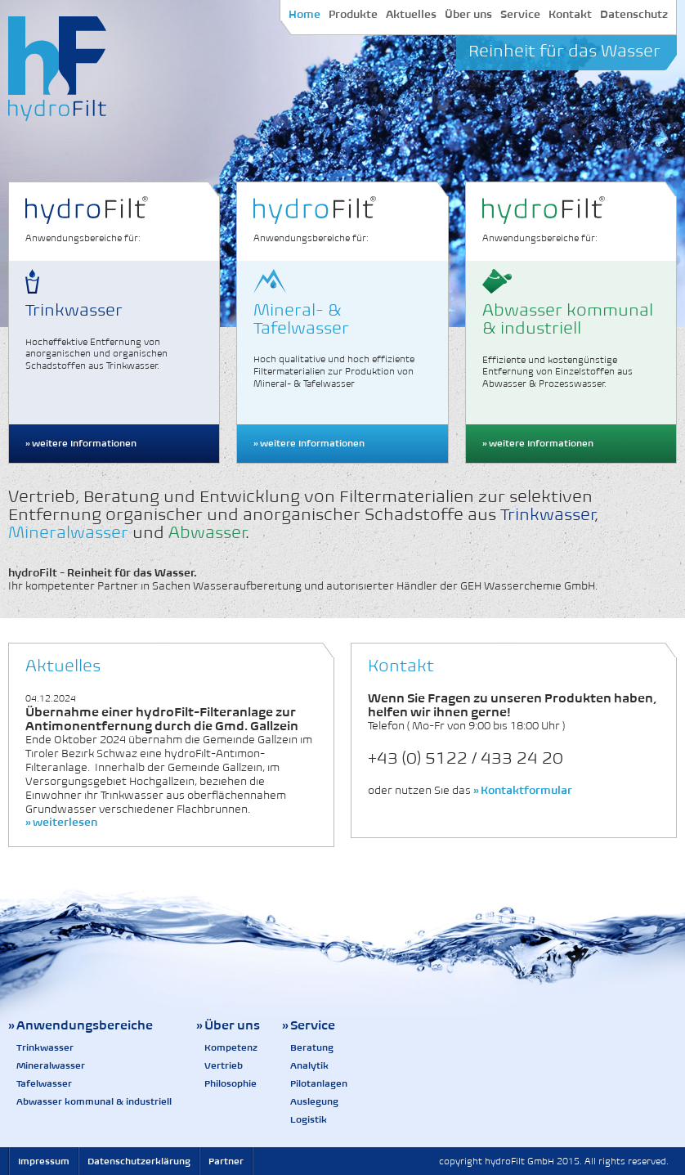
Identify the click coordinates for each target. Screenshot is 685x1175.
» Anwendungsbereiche (80, 1025)
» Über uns (228, 1025)
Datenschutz (634, 14)
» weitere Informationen (81, 443)
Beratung (312, 1047)
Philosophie (230, 1083)
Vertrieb (223, 1065)
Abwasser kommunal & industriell (94, 1101)
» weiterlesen (61, 822)
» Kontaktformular (522, 790)
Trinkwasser (45, 1047)
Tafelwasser (44, 1083)
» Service (308, 1025)
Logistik (308, 1119)
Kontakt (570, 14)
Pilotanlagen (318, 1083)
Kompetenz (230, 1047)
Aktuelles (411, 14)
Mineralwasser (50, 1065)
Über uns (468, 14)
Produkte (353, 14)
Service (520, 14)
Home (304, 14)
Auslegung (314, 1101)
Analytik (309, 1065)
